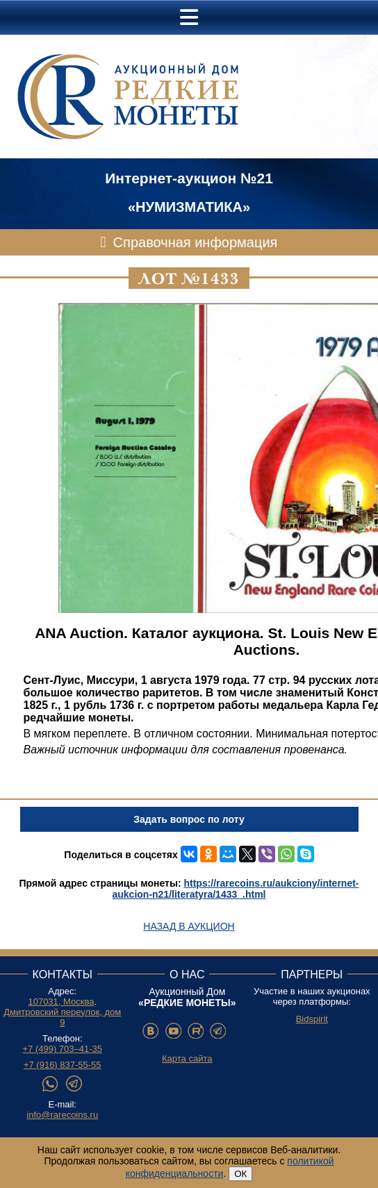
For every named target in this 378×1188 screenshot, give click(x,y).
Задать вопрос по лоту (188, 819)
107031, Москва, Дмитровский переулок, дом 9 (62, 1012)
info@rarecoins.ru (62, 1115)
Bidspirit (312, 1019)
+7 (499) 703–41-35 (62, 1049)
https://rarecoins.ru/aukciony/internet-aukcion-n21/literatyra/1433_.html (236, 889)
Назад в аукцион (188, 926)
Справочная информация (195, 242)
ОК (240, 1174)
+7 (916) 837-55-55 (62, 1065)
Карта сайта (187, 1058)
